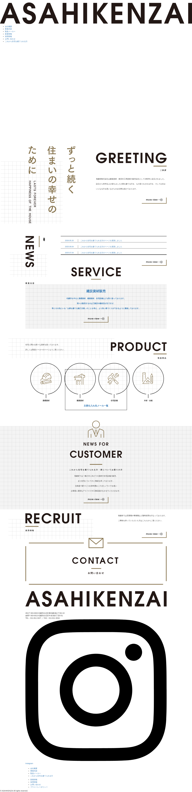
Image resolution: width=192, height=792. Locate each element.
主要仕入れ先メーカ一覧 (96, 406)
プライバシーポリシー (39, 787)
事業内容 (8, 29)
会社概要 (8, 26)
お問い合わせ (10, 39)
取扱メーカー (10, 31)
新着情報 (8, 34)
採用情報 (8, 36)
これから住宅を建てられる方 (16, 41)
